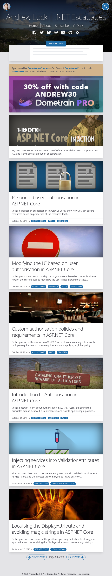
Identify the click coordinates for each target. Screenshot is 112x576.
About (46, 25)
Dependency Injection (63, 483)
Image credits (84, 574)
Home (33, 25)
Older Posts (76, 557)
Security (62, 221)
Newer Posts (36, 557)
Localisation (58, 549)
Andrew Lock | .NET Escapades (56, 17)
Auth (51, 221)
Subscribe (62, 25)
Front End (76, 286)
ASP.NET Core (56, 43)
